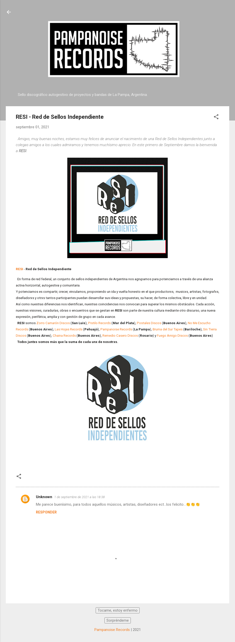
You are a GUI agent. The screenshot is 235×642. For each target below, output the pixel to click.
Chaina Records (64, 335)
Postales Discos (149, 323)
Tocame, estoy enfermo (118, 610)
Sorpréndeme (117, 620)
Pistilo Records (99, 323)
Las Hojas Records (68, 329)
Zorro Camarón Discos (53, 323)
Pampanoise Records (116, 329)
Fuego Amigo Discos (172, 335)
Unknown (44, 497)
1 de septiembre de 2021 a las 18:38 (79, 497)
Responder (46, 512)
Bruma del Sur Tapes (168, 329)
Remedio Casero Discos (120, 335)
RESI (19, 269)
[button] (216, 118)
